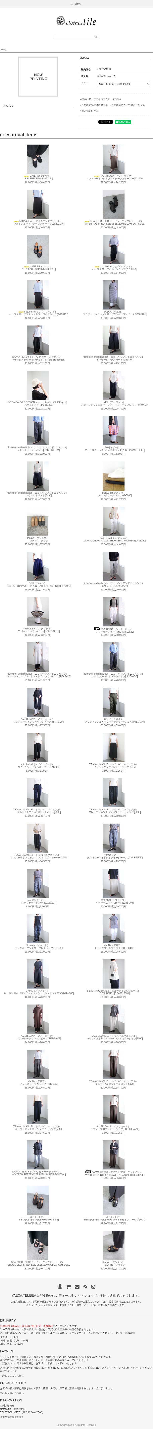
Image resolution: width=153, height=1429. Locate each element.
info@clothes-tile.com (11, 1416)
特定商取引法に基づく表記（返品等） (101, 99)
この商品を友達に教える (94, 105)
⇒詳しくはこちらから (12, 1375)
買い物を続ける (89, 110)
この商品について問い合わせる (128, 105)
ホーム (4, 50)
